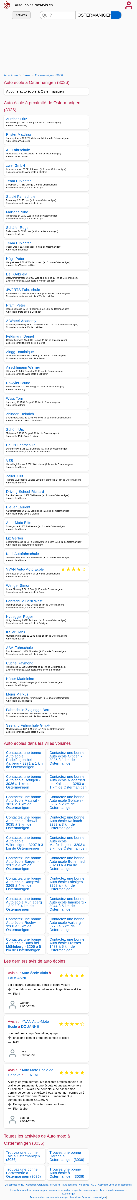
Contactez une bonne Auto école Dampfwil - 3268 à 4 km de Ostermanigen (24, 883)
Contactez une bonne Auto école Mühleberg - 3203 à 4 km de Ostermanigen (24, 904)
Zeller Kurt (14, 476)
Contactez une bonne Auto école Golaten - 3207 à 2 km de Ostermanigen (66, 802)
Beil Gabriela (16, 274)
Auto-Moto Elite (18, 522)
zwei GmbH (15, 165)
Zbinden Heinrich (20, 414)
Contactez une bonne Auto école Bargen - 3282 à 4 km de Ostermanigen (23, 863)
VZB (9, 460)
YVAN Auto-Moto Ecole (25, 569)
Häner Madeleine (20, 678)
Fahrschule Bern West (24, 601)
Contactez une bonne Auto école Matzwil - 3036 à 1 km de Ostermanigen (23, 802)
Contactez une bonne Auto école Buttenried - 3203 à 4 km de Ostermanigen (67, 863)
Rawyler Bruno (18, 382)
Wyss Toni (14, 398)
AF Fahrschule (18, 150)
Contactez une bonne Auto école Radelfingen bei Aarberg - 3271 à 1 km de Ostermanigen (24, 760)
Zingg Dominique (20, 351)
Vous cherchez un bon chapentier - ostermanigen (73, 1190)
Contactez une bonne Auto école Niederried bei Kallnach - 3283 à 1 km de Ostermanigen (68, 782)
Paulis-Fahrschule (21, 445)
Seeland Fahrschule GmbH (28, 725)
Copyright (103, 1185)
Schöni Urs (15, 429)
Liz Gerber (14, 538)
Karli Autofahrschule (22, 553)
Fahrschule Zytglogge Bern (28, 709)
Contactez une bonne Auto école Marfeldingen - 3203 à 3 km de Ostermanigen (68, 843)
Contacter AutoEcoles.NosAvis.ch (43, 1185)
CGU (93, 1185)
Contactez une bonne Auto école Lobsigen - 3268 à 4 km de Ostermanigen (67, 883)
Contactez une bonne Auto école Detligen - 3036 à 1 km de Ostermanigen (23, 782)
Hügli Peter (15, 258)
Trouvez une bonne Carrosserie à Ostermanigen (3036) (23, 1172)
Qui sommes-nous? (14, 1185)
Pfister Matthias (19, 134)
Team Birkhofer (18, 181)
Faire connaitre (69, 1185)
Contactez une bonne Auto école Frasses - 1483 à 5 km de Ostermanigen (66, 944)
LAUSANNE (17, 978)
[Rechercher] (116, 15)
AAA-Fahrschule (19, 647)
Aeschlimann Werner (23, 367)
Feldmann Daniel (20, 336)
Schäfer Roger (18, 227)
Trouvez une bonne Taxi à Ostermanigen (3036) (23, 1156)
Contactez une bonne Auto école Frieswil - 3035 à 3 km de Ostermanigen (23, 822)
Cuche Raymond (19, 663)
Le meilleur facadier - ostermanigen (88, 1197)
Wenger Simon (18, 585)
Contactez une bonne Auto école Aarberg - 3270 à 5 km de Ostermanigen (66, 924)
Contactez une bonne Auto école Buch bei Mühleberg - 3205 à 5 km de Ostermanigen (23, 944)
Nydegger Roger (19, 616)
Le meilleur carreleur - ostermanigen (28, 1190)
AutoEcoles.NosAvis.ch (34, 5)
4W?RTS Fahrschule (23, 289)
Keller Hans (15, 632)
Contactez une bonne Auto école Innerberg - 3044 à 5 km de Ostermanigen (67, 904)
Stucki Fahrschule (20, 196)
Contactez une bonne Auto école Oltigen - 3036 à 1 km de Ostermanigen (66, 758)
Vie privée (84, 1185)
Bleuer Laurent (18, 507)
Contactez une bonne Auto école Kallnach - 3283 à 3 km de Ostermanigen (66, 822)
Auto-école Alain (35, 973)
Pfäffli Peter (15, 305)
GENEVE (32, 1075)
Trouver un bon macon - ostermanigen (49, 1197)
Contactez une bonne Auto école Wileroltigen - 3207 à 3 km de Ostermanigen (24, 843)
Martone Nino (17, 212)
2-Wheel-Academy (21, 320)
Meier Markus (17, 694)
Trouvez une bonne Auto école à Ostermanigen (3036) (66, 1172)
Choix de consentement (120, 1185)
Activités (21, 15)
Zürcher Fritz (16, 118)
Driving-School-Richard (25, 491)
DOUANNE (30, 1026)
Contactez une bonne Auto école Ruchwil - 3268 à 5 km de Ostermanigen (23, 924)
